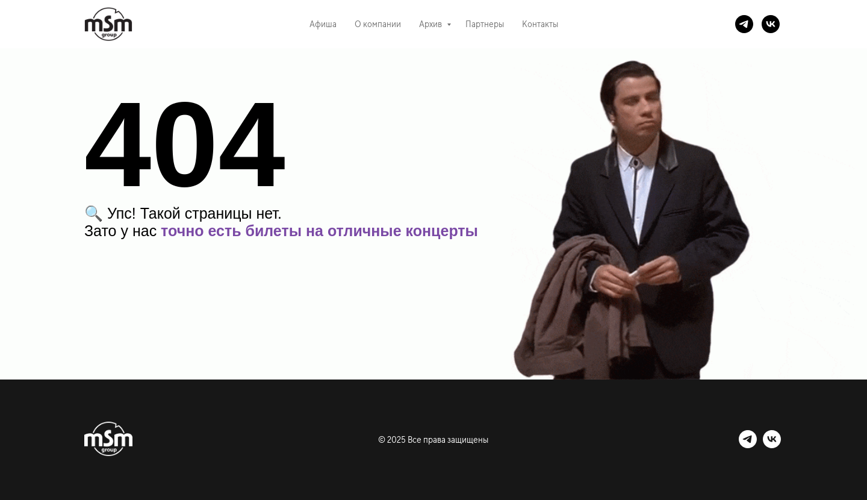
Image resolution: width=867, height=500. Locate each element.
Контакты (540, 24)
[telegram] (744, 24)
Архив (431, 24)
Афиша (323, 24)
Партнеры (484, 24)
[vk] (771, 24)
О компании (378, 24)
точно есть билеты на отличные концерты (319, 230)
